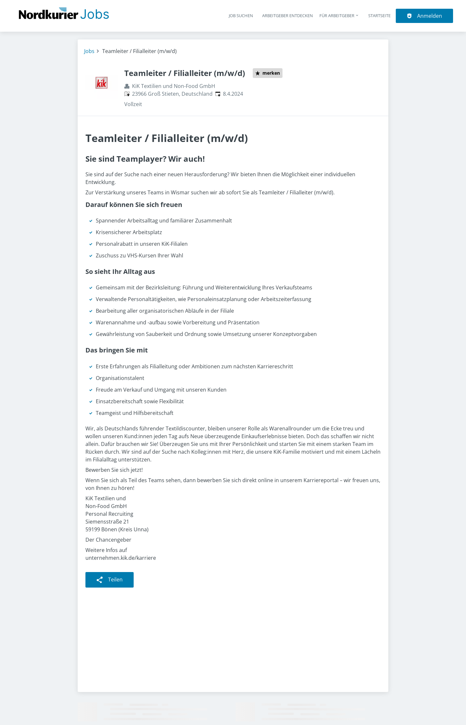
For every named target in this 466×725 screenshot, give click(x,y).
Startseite (379, 15)
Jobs (89, 51)
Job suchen (241, 15)
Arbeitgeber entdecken (287, 15)
